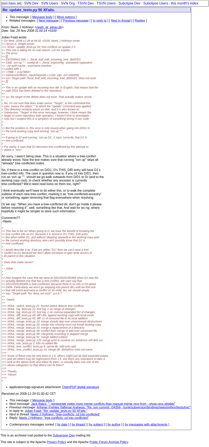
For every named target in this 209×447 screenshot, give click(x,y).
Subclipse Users (155, 3)
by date (62, 424)
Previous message (76, 20)
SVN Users (49, 3)
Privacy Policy (56, 442)
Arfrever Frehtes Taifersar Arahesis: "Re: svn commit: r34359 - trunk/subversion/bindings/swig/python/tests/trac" (114, 407)
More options (66, 17)
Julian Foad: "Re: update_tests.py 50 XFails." (56, 410)
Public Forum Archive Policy (108, 442)
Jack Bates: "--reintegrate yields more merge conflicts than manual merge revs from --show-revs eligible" (103, 403)
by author (113, 424)
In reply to (100, 20)
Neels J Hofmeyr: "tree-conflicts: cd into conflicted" (65, 414)
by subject (96, 424)
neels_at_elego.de (49, 27)
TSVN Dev (86, 3)
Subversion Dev (64, 435)
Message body (42, 17)
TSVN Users (106, 3)
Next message (48, 20)
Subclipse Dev (129, 3)
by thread (78, 424)
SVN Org (68, 3)
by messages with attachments (146, 424)
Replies (140, 20)
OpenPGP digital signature (80, 387)
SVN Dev (31, 3)
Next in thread (120, 20)
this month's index (184, 3)
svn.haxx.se (11, 3)
